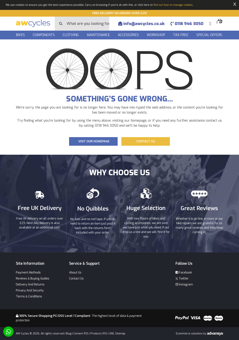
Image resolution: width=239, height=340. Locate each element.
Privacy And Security (30, 290)
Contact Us (76, 278)
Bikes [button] (21, 35)
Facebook (184, 272)
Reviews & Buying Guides (32, 278)
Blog (68, 333)
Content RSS (81, 333)
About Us (75, 272)
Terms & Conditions (29, 296)
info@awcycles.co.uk (141, 23)
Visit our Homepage (93, 141)
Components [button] (44, 35)
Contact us (145, 141)
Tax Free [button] (181, 35)
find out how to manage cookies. (173, 5)
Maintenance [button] (99, 35)
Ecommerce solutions (189, 333)
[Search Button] (61, 24)
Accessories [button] (129, 35)
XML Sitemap (117, 333)
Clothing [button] (71, 35)
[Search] (88, 24)
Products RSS (99, 333)
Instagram (184, 284)
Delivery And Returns (30, 284)
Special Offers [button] (209, 35)
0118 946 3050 (186, 23)
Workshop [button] (156, 35)
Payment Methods (28, 272)
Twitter (182, 278)
